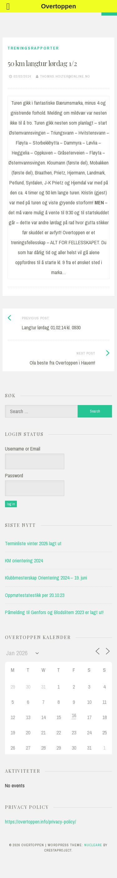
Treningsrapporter (33, 48)
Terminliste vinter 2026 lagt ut (33, 543)
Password (14, 475)
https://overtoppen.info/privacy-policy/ (40, 821)
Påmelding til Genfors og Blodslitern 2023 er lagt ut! (54, 612)
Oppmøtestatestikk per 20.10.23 (34, 595)
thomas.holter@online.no (65, 76)
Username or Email (22, 448)
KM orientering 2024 (24, 560)
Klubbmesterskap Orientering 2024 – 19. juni (46, 577)
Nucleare (93, 845)
